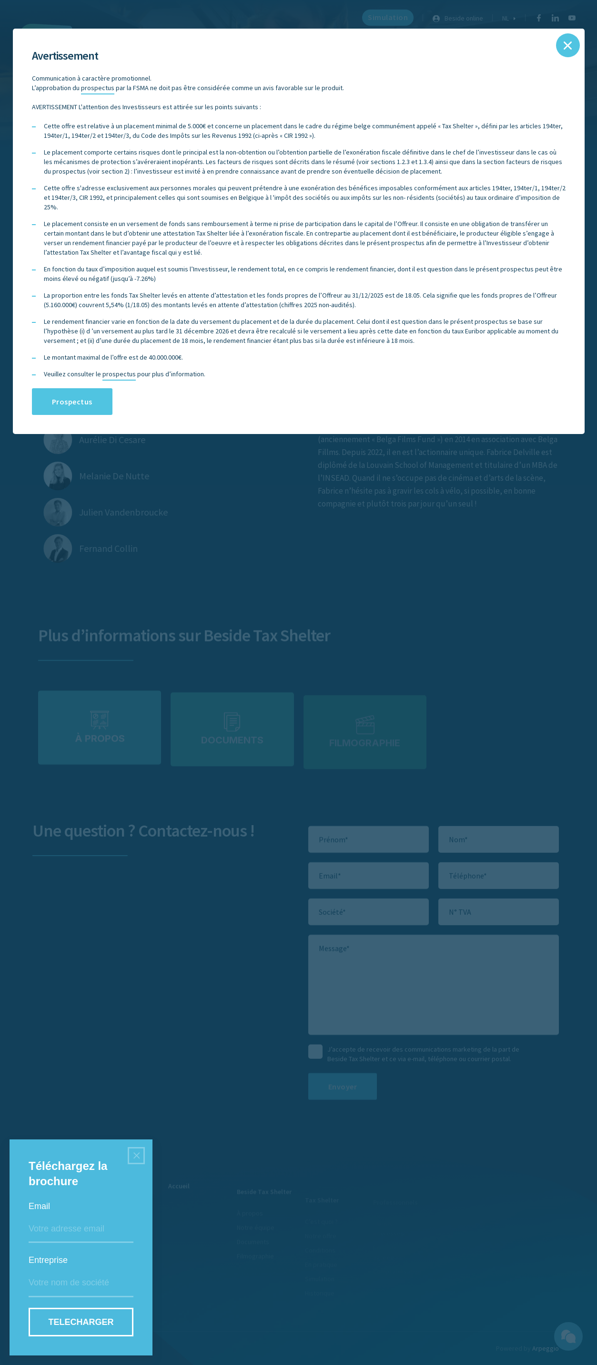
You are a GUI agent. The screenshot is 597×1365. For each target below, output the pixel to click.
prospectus (97, 87)
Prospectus (72, 401)
